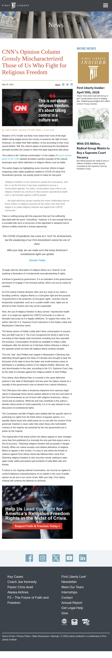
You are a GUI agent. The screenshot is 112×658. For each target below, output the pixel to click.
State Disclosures (40, 636)
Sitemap (55, 636)
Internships (69, 592)
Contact (67, 597)
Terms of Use (8, 636)
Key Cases (15, 576)
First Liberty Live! (73, 576)
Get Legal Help (72, 608)
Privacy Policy (23, 636)
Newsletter (69, 582)
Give (64, 613)
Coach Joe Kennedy (22, 582)
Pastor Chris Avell (20, 587)
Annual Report (71, 603)
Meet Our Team (72, 587)
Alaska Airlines (18, 592)
